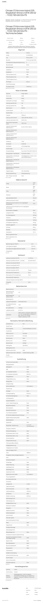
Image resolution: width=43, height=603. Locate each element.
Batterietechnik (11, 47)
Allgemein (10, 46)
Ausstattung (25, 47)
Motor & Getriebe (15, 46)
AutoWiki (4, 1)
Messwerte (28, 46)
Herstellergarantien (31, 47)
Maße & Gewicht (22, 46)
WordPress (39, 600)
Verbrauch (32, 46)
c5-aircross (17, 19)
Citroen (12, 19)
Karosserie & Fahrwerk (18, 47)
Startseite (8, 19)
